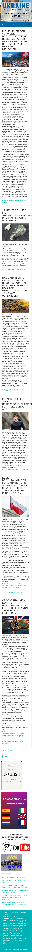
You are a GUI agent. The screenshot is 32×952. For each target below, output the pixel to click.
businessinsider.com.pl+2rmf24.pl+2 (12, 533)
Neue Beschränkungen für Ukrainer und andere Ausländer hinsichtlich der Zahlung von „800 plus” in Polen (14, 485)
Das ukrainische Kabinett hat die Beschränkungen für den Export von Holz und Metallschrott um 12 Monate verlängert (15, 287)
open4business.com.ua (10, 949)
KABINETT (5, 391)
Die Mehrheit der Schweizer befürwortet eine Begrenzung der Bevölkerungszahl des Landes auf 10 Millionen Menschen (15, 40)
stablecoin (5, 743)
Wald (9, 391)
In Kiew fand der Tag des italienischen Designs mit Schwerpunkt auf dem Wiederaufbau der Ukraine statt (14, 904)
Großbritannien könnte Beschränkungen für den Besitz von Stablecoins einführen (15, 606)
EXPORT (22, 389)
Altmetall (5, 389)
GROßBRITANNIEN (19, 742)
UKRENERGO (22, 269)
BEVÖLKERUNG (19, 200)
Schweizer (5, 202)
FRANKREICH (18, 469)
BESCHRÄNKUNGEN (8, 200)
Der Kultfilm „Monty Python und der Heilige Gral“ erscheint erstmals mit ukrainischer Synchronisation (15, 897)
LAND (24, 200)
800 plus (5, 592)
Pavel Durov (25, 469)
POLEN (21, 592)
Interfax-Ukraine (23, 949)
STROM (17, 269)
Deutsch (11, 24)
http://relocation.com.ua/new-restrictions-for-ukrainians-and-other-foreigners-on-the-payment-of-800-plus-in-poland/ (15, 585)
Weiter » (12, 750)
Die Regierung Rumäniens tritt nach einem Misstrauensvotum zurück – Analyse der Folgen (15, 886)
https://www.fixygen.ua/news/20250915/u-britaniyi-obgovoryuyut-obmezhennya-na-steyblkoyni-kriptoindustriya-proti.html (14, 735)
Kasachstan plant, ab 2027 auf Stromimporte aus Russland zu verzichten (15, 891)
